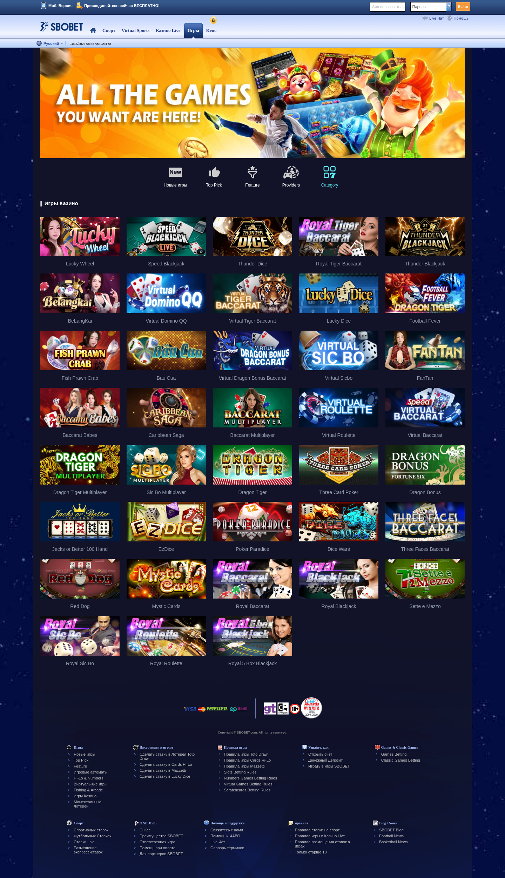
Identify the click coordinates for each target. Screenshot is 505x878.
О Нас (145, 830)
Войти (463, 6)
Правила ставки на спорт (317, 830)
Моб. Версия (60, 6)
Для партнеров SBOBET (161, 854)
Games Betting (394, 754)
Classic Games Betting (400, 760)
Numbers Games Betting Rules (250, 778)
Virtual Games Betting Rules (248, 784)
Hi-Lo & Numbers (88, 778)
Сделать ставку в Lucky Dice (165, 776)
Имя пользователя (388, 7)
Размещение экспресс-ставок (88, 850)
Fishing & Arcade (88, 790)
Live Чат (436, 18)
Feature (80, 766)
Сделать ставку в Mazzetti (163, 770)
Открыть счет (320, 754)
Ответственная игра (157, 842)
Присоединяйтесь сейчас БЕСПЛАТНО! (122, 6)
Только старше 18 (311, 852)
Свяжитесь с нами (226, 830)
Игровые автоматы (90, 772)
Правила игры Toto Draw (246, 754)
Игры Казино (85, 796)
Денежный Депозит (325, 760)
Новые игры (84, 754)
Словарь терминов (227, 848)
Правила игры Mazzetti (244, 766)
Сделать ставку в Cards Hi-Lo (166, 764)
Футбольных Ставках (92, 836)
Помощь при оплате (157, 848)
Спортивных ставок (91, 830)
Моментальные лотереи (87, 804)
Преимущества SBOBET (161, 836)
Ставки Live (84, 842)
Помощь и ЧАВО (225, 836)
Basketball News (393, 842)
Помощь (461, 18)
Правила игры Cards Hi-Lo (247, 760)
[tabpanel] (252, 103)
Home (93, 31)
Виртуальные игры (90, 784)
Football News (391, 836)
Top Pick (81, 760)
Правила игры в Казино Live (320, 836)
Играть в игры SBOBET (329, 766)
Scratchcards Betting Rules (247, 790)
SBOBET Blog (391, 830)
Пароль (419, 7)
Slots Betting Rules (240, 772)
